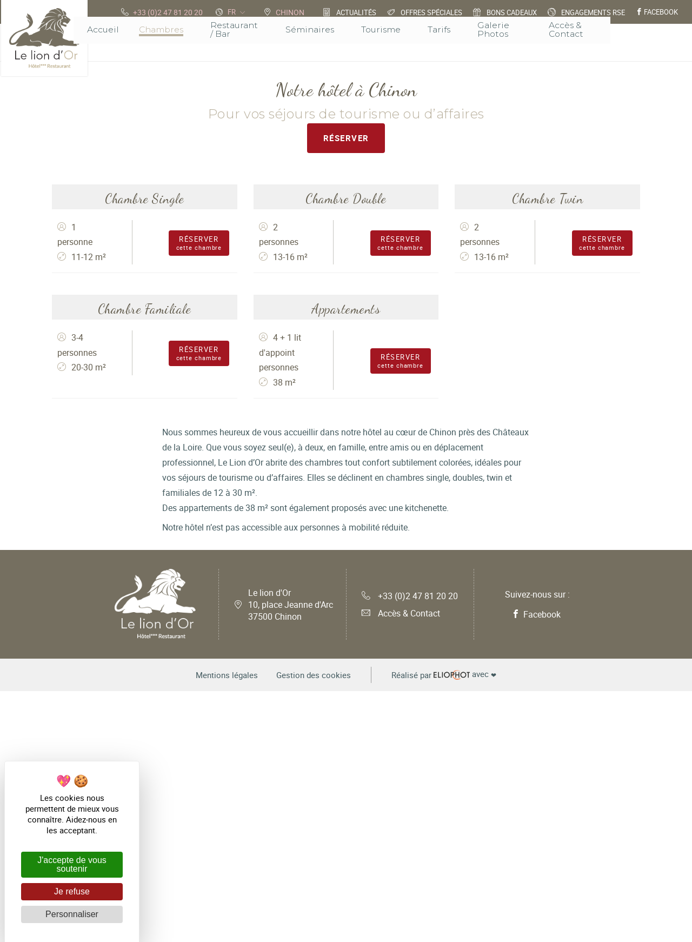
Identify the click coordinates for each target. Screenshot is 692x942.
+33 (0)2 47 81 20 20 (410, 846)
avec (447, 926)
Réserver (346, 139)
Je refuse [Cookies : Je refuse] (72, 891)
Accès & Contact (401, 864)
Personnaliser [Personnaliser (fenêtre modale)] (71, 914)
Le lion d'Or (290, 855)
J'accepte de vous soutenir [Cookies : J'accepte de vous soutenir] (72, 864)
